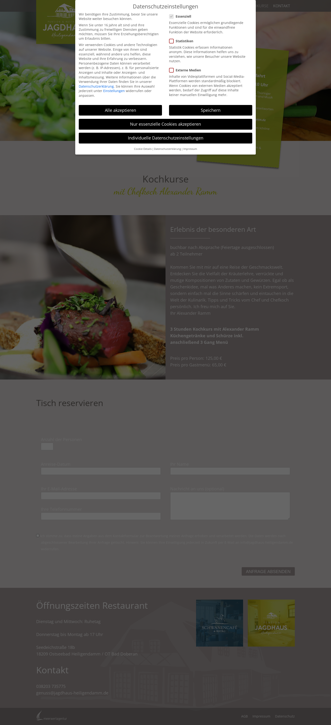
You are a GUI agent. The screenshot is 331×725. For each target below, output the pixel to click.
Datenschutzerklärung (96, 86)
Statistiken (182, 41)
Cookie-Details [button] (143, 149)
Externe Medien (186, 70)
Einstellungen (114, 91)
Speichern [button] (211, 110)
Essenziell (181, 16)
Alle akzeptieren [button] (120, 110)
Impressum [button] (190, 149)
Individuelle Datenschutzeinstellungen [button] (165, 138)
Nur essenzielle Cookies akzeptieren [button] (165, 124)
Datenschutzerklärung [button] (167, 149)
